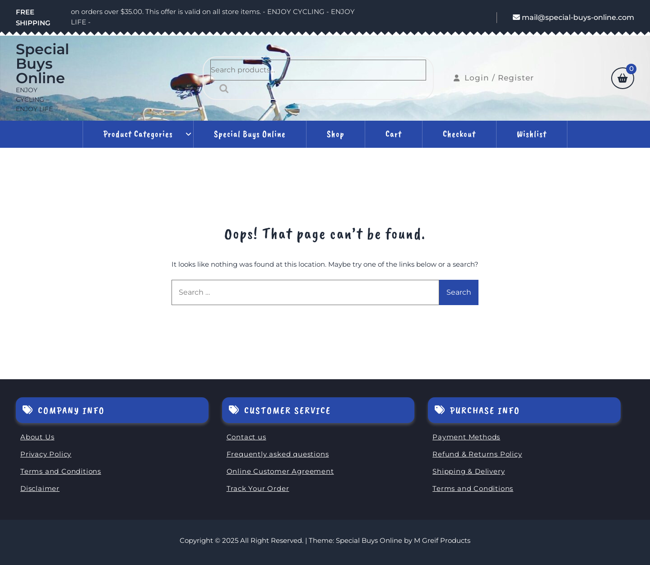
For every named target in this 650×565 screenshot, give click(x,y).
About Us (37, 437)
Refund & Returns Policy (477, 454)
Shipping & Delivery (468, 471)
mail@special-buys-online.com (573, 17)
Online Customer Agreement (280, 471)
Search (221, 88)
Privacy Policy (45, 454)
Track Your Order (258, 488)
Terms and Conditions (60, 471)
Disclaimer (40, 488)
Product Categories (138, 134)
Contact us (246, 437)
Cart (393, 134)
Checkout (459, 134)
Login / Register (494, 77)
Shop (335, 134)
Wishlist (532, 134)
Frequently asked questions (278, 454)
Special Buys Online (42, 63)
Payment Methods (466, 437)
